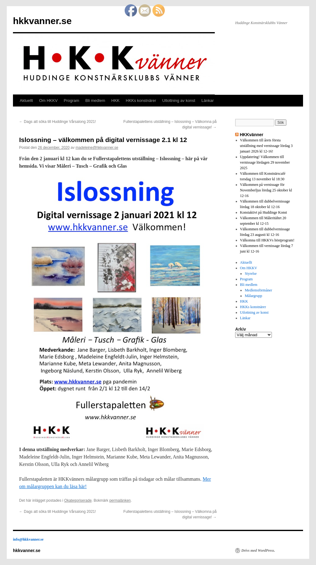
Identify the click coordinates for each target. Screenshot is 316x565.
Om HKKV (48, 100)
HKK (115, 100)
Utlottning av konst (178, 100)
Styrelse (251, 273)
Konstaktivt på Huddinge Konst (263, 212)
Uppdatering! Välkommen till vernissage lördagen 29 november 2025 (265, 162)
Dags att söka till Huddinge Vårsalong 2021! (57, 121)
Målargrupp (253, 296)
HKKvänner (251, 134)
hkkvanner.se (42, 21)
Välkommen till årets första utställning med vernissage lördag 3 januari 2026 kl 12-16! (266, 145)
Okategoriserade (78, 500)
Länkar (208, 100)
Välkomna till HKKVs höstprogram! (267, 240)
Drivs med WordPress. (258, 550)
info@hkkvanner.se (28, 539)
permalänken (120, 500)
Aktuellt (26, 100)
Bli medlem (95, 100)
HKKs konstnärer (141, 100)
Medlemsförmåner (258, 290)
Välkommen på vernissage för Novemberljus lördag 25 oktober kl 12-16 (266, 190)
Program (71, 100)
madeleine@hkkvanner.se (97, 147)
